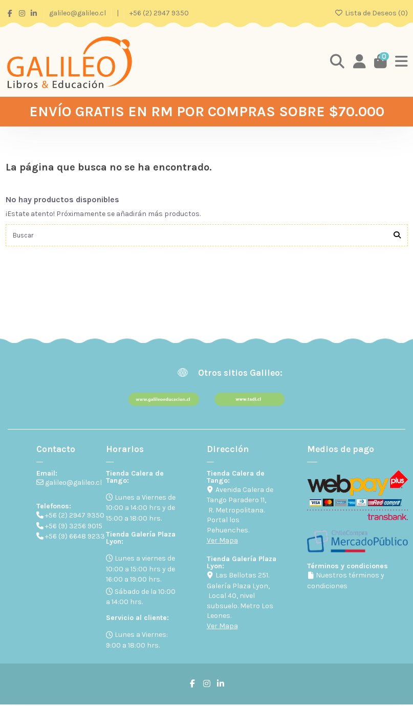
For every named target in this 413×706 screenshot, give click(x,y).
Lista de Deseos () (371, 13)
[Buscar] (397, 235)
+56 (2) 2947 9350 (159, 13)
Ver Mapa (222, 542)
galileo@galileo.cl (78, 13)
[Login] (358, 62)
